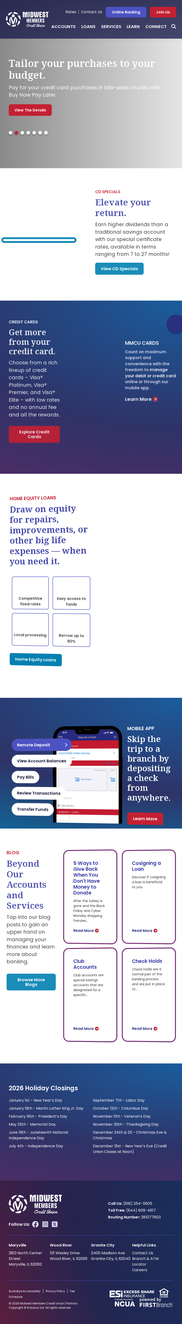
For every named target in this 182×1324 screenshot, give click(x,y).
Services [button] (111, 26)
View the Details (30, 110)
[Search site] (173, 26)
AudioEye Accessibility (25, 1291)
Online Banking (126, 12)
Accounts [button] (63, 26)
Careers (139, 1270)
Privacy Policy (55, 1291)
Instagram (45, 1224)
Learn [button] (133, 26)
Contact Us (91, 12)
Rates (70, 12)
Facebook (35, 1224)
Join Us (163, 12)
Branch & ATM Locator (145, 1261)
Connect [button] (156, 26)
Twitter (55, 1224)
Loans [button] (88, 26)
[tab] (10, 133)
